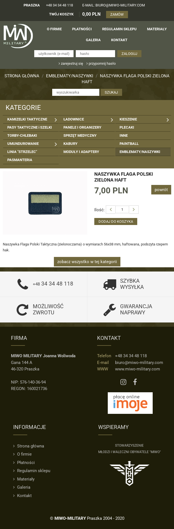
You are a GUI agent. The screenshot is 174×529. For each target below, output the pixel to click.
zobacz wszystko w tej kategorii (87, 261)
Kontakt (22, 495)
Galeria (21, 487)
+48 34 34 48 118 (59, 5)
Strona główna (21, 75)
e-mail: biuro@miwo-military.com (113, 5)
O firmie (22, 454)
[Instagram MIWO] (123, 382)
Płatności (24, 462)
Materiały (24, 479)
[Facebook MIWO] (135, 382)
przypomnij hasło (101, 63)
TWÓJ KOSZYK (61, 14)
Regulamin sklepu (31, 470)
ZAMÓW (117, 14)
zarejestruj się (71, 63)
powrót (161, 189)
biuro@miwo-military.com (139, 362)
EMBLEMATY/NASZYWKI (69, 75)
